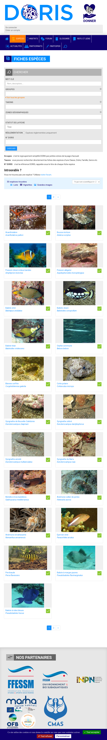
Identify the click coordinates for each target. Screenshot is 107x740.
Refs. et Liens (81, 39)
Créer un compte (12, 30)
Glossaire (62, 39)
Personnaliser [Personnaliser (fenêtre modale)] (63, 736)
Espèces (17, 39)
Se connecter (11, 27)
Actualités (13, 46)
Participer (52, 46)
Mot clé (9, 79)
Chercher (11, 148)
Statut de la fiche (15, 123)
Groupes (10, 89)
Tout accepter (91, 732)
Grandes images (43, 185)
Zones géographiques (16, 112)
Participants (33, 46)
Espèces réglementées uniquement (40, 133)
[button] (65, 46)
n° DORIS (9, 138)
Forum (46, 39)
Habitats (32, 39)
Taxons (9, 102)
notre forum (46, 175)
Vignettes (26, 185)
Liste (14, 185)
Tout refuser (45, 736)
